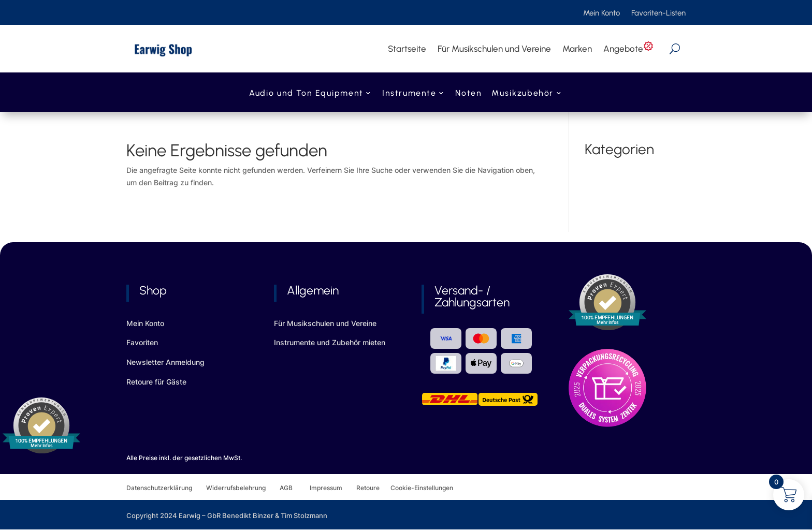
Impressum (326, 488)
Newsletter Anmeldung (165, 362)
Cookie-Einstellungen (421, 488)
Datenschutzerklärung (166, 488)
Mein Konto (601, 13)
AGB (295, 488)
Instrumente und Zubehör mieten (329, 342)
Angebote (628, 48)
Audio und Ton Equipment (306, 94)
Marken (577, 48)
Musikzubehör (522, 94)
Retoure (373, 488)
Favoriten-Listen (658, 13)
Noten (468, 94)
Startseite (407, 48)
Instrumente (409, 94)
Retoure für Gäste (156, 381)
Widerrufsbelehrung (243, 488)
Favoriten (142, 342)
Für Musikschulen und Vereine (494, 48)
